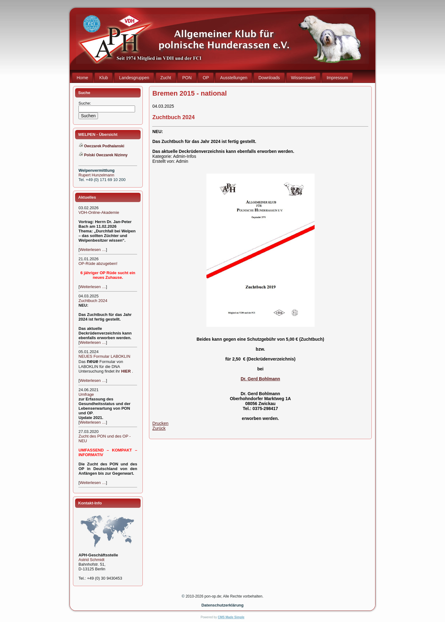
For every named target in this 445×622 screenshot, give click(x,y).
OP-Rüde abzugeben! (97, 263)
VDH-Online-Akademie (98, 212)
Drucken (160, 423)
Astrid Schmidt (91, 559)
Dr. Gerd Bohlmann (260, 378)
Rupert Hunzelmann (96, 175)
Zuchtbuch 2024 (92, 300)
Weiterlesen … (93, 249)
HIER (126, 371)
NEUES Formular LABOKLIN (104, 356)
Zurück (159, 428)
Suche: (85, 103)
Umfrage (86, 394)
